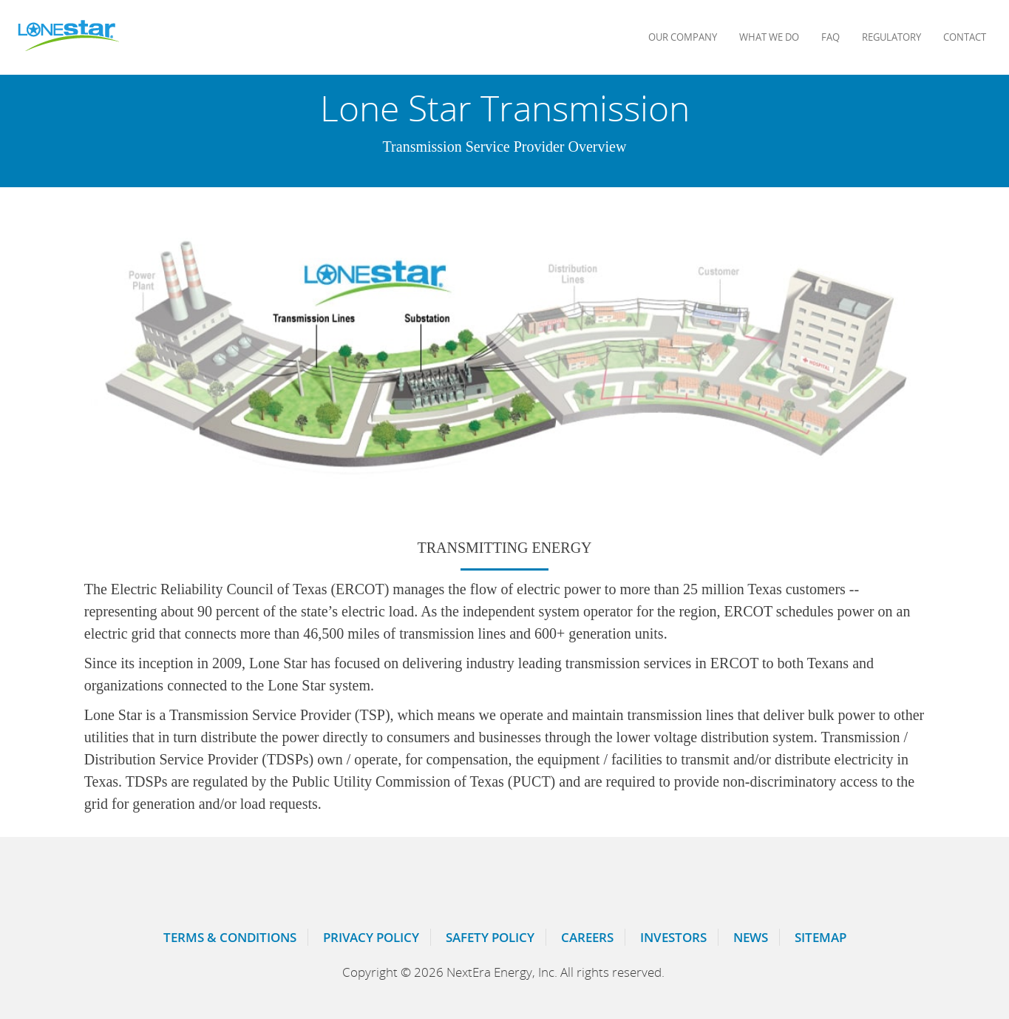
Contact (964, 37)
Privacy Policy (371, 937)
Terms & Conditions (229, 937)
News (750, 937)
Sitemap (820, 937)
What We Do (769, 37)
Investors (673, 937)
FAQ (830, 37)
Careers (587, 937)
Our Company (682, 37)
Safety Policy (490, 937)
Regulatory (891, 37)
